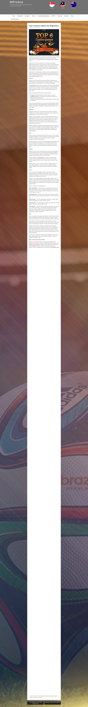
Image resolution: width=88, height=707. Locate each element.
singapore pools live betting (37, 697)
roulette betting (41, 157)
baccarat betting (33, 85)
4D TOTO (53, 16)
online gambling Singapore (34, 76)
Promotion (59, 16)
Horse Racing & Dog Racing (43, 16)
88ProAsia (16, 2)
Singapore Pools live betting (34, 244)
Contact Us (66, 16)
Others (33, 16)
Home (13, 16)
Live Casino (27, 16)
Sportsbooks (20, 16)
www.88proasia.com (55, 247)
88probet (38, 27)
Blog (72, 16)
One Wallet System (15, 19)
